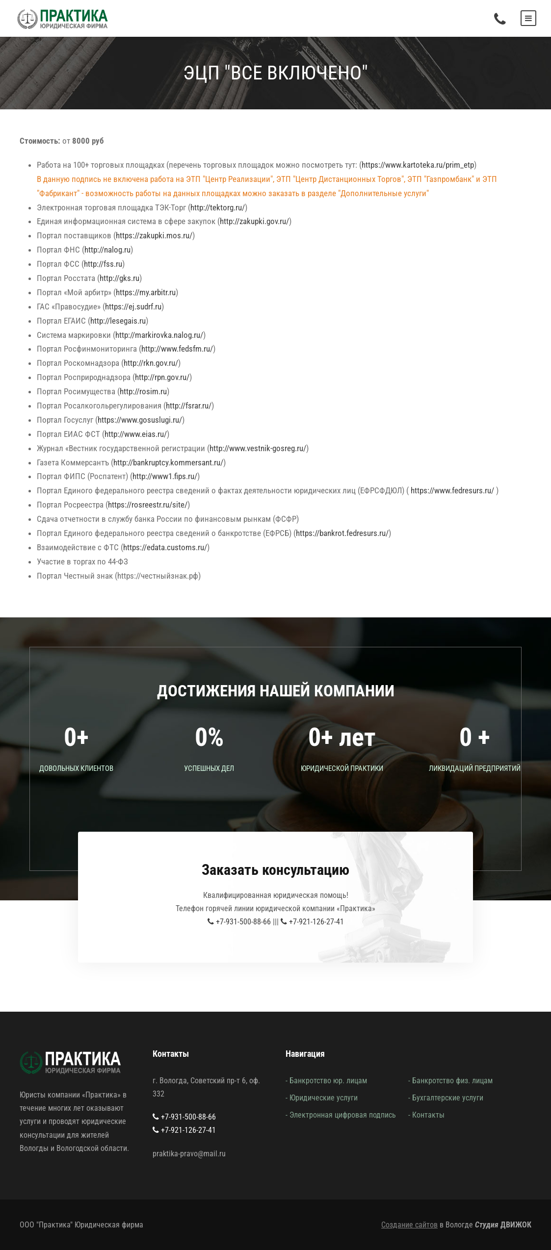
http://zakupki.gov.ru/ (254, 221)
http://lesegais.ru (118, 321)
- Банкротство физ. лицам (450, 1080)
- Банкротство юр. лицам (326, 1080)
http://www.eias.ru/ (136, 434)
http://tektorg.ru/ (217, 207)
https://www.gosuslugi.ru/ (140, 420)
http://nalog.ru (107, 250)
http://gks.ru (119, 278)
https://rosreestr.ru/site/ (147, 505)
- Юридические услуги (322, 1097)
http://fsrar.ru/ (188, 405)
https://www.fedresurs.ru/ (452, 490)
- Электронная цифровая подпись (341, 1115)
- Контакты (426, 1115)
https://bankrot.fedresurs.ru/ (342, 533)
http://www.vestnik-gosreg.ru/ (258, 448)
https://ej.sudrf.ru (133, 306)
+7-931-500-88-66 (239, 921)
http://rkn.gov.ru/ (151, 363)
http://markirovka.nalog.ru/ (159, 335)
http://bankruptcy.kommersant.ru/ (168, 462)
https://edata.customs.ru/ (165, 547)
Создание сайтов (409, 1224)
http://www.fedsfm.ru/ (177, 349)
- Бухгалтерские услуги (445, 1097)
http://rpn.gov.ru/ (162, 377)
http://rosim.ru (143, 391)
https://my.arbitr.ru (146, 292)
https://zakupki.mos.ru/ (154, 235)
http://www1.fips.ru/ (164, 476)
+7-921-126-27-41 (312, 921)
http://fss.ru (103, 264)
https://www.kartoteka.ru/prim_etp (418, 165)
